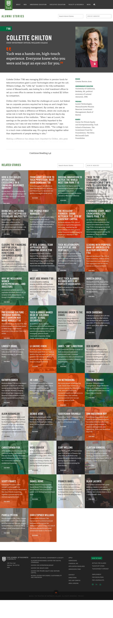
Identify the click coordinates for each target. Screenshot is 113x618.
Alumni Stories (13, 16)
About (18, 4)
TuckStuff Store (98, 566)
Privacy (81, 596)
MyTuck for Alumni (99, 563)
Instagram (92, 584)
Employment (96, 574)
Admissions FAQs (75, 569)
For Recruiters (98, 577)
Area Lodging (73, 583)
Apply (70, 558)
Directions (73, 577)
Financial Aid (73, 563)
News (89, 4)
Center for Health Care (39, 568)
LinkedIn (96, 584)
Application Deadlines (77, 566)
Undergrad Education (38, 4)
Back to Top (56, 592)
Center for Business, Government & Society (47, 558)
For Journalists (98, 580)
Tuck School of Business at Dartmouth (8, 5)
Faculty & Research (76, 4)
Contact (72, 575)
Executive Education (57, 4)
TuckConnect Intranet (100, 569)
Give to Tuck (96, 558)
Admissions (73, 560)
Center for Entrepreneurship (42, 565)
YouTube (100, 584)
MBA (25, 4)
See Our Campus (74, 580)
